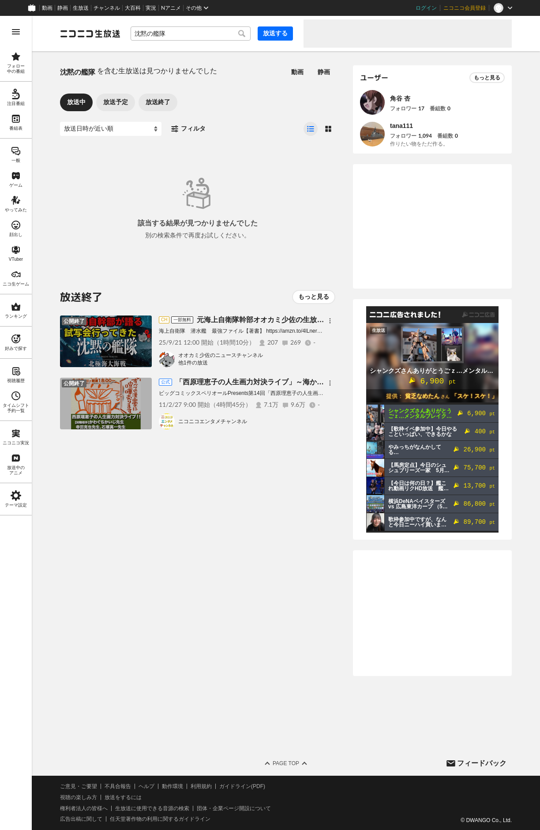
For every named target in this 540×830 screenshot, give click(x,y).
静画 (62, 8)
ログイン (426, 8)
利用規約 (201, 786)
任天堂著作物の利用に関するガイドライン (160, 819)
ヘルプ (146, 786)
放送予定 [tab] (115, 101)
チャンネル (107, 8)
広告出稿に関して (81, 819)
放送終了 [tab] (158, 101)
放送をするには (123, 797)
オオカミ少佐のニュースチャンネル (220, 355)
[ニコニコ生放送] (90, 34)
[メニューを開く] (16, 32)
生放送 (81, 8)
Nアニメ (171, 8)
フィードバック (481, 763)
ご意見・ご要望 (78, 786)
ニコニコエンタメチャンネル (212, 421)
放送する (275, 33)
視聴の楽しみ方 (78, 797)
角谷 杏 (400, 98)
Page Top (286, 763)
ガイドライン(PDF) (242, 786)
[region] (16, 423)
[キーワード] (191, 33)
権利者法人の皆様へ (84, 808)
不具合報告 (118, 786)
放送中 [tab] (76, 101)
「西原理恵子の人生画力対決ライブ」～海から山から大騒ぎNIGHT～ (285, 382)
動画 (47, 8)
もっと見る (313, 296)
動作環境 (172, 786)
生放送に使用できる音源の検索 (152, 808)
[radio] (311, 129)
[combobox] (191, 33)
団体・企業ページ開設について (234, 808)
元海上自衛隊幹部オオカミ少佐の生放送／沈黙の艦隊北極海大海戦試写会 (313, 319)
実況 (151, 8)
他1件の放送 (193, 363)
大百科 (133, 8)
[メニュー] (330, 320)
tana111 (401, 125)
